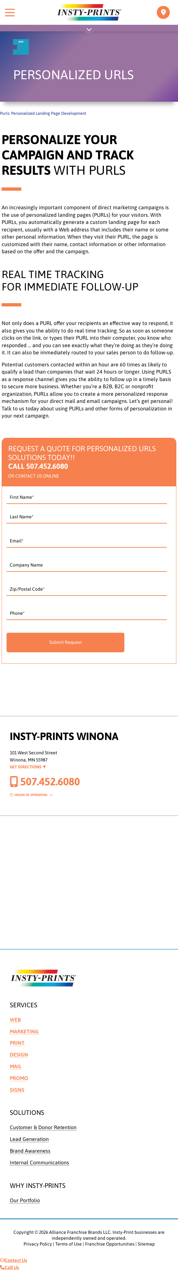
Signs (17, 1090)
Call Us (9, 1267)
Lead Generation (29, 1139)
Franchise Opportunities (109, 1244)
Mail (16, 1066)
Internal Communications (39, 1162)
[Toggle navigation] (163, 12)
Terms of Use (68, 1244)
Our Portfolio (25, 1200)
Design (19, 1054)
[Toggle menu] (10, 12)
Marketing (24, 1031)
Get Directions (28, 766)
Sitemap (146, 1244)
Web (15, 1020)
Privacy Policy (38, 1244)
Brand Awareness (30, 1151)
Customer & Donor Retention (43, 1127)
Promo (19, 1078)
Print (17, 1043)
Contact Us (13, 1260)
